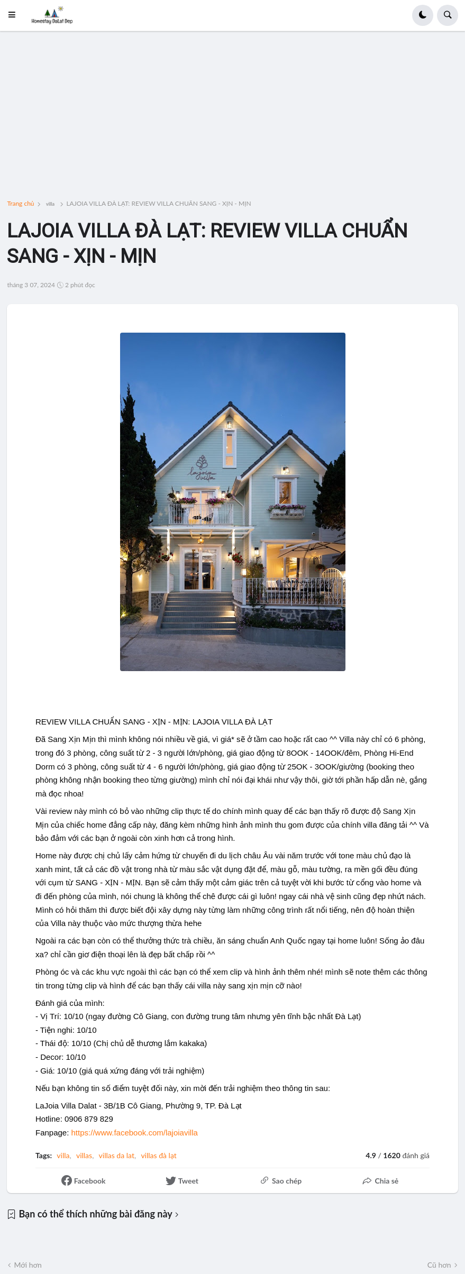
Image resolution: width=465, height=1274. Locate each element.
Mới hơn (28, 1264)
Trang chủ (20, 203)
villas (84, 1155)
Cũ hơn (439, 1264)
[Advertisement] (232, 123)
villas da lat (116, 1155)
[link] (134, 1132)
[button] (15, 15)
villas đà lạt (158, 1155)
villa (50, 204)
